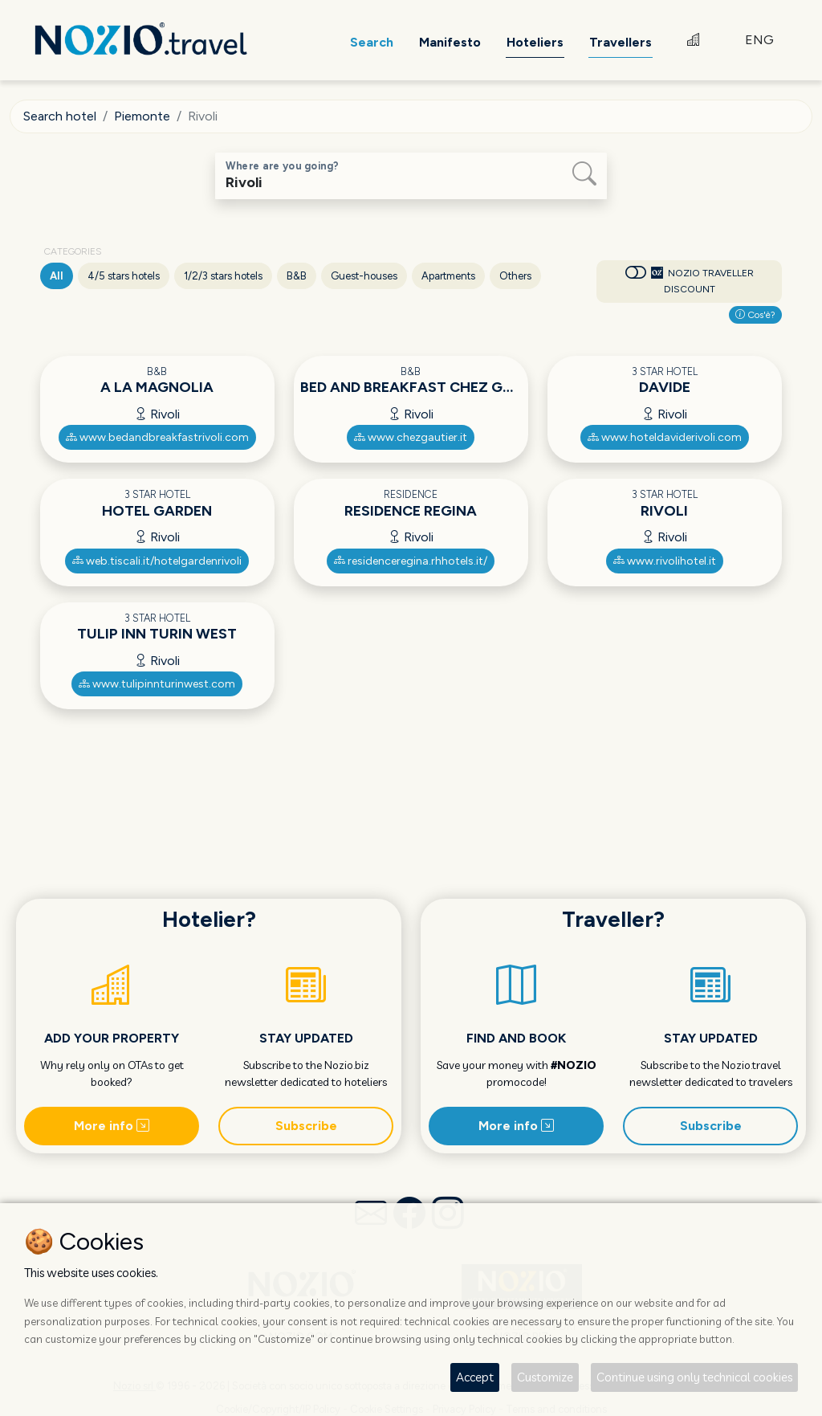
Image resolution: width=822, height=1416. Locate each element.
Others (515, 276)
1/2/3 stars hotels (223, 276)
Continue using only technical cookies (694, 1377)
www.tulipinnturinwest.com (157, 684)
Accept (475, 1377)
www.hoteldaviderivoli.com (665, 437)
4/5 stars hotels (123, 276)
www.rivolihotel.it (664, 561)
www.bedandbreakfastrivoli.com (157, 437)
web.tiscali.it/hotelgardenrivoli (157, 561)
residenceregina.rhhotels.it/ (410, 561)
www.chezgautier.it (410, 437)
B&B (297, 276)
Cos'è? (755, 314)
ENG (759, 39)
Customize (545, 1377)
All (56, 276)
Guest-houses (364, 276)
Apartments (448, 276)
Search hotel (59, 116)
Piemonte (142, 116)
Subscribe (306, 1125)
